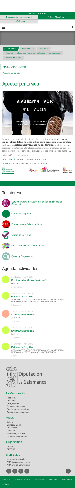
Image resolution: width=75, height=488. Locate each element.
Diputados (11, 400)
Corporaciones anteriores (18, 412)
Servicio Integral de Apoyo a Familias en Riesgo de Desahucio (36, 203)
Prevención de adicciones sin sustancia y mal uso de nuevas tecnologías (33, 53)
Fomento (11, 430)
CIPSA (10, 446)
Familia (14, 283)
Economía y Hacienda (17, 433)
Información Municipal (16, 459)
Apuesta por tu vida (13, 58)
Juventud (16, 318)
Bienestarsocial (28, 48)
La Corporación (16, 393)
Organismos (14, 442)
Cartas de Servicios (21, 235)
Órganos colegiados (16, 406)
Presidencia (12, 427)
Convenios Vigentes (21, 214)
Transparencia (67, 479)
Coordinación (10, 159)
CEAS (6, 163)
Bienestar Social (14, 425)
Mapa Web (53, 479)
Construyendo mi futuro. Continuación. (29, 280)
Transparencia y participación (18, 17)
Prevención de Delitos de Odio (26, 224)
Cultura (10, 422)
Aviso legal (6, 479)
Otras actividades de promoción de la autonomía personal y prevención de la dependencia (37, 300)
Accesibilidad (40, 479)
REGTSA (11, 449)
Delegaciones (13, 403)
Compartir (3, 183)
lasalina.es (12, 48)
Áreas (10, 417)
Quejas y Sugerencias (22, 256)
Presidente (12, 398)
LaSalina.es (19, 21)
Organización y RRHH (17, 436)
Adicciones (44, 48)
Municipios (13, 454)
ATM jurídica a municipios (18, 465)
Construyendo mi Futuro (22, 314)
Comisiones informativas (18, 409)
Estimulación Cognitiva (22, 296)
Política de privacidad (22, 479)
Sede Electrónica (57, 17)
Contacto (5, 484)
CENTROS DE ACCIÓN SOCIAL (27, 246)
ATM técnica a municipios (18, 462)
